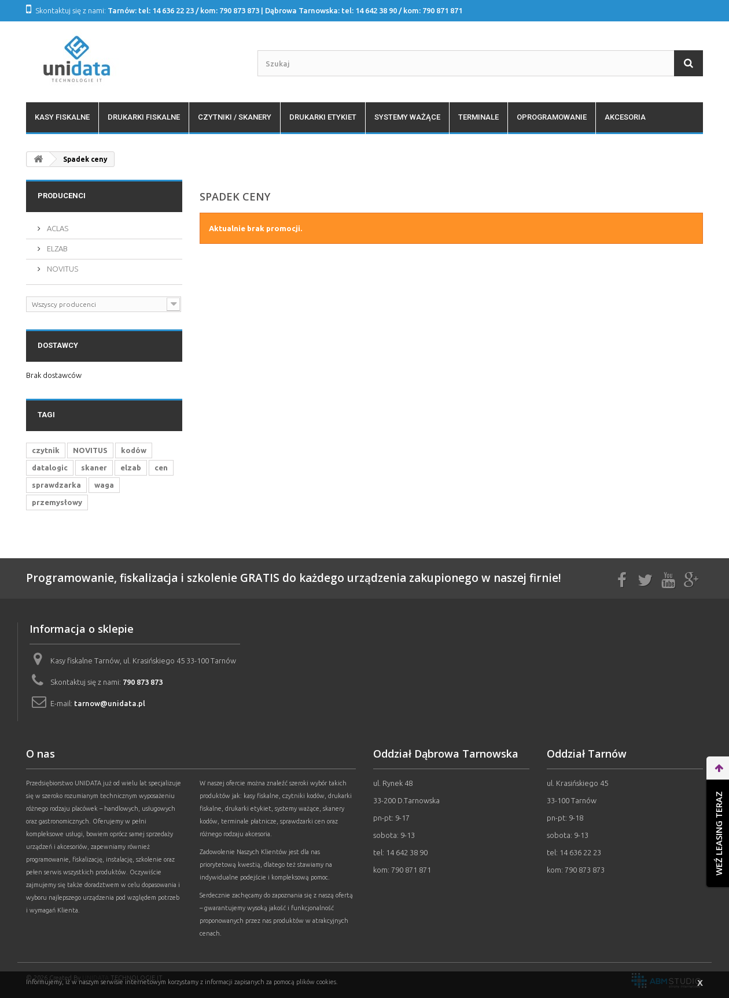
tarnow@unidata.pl (109, 703)
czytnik (46, 450)
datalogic (50, 467)
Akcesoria (625, 117)
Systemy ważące (407, 117)
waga (104, 485)
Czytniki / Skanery (234, 117)
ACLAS (56, 228)
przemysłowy (57, 502)
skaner (94, 467)
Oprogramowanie (552, 117)
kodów (133, 450)
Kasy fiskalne (62, 117)
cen (161, 467)
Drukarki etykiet (322, 117)
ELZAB (56, 248)
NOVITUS (61, 269)
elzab (130, 467)
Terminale (478, 117)
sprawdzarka (56, 485)
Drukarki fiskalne (144, 117)
